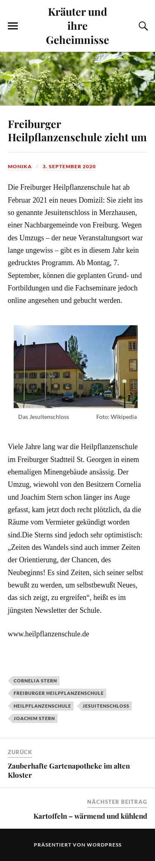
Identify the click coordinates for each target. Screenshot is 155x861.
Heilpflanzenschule (42, 706)
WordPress (104, 845)
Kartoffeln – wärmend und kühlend (90, 815)
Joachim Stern (34, 718)
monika (20, 166)
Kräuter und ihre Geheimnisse (77, 25)
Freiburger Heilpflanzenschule (59, 693)
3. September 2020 (69, 166)
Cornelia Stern (35, 680)
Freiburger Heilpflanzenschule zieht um (77, 130)
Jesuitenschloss (106, 706)
